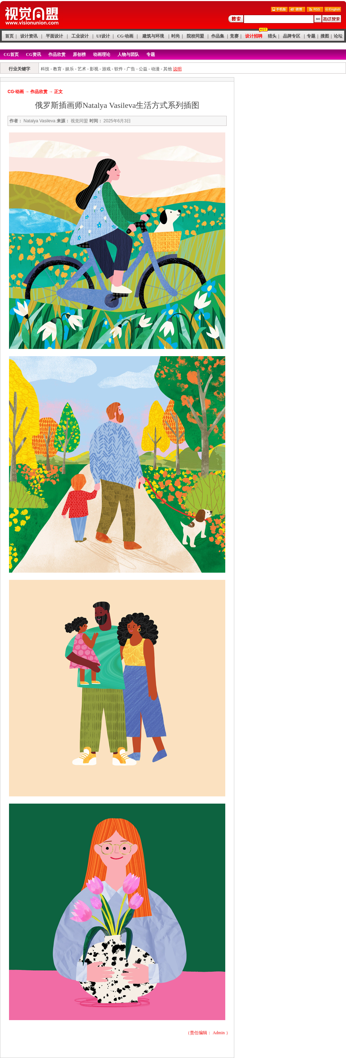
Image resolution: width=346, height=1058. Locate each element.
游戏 (106, 68)
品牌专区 (291, 36)
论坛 (338, 36)
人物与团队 (128, 54)
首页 (9, 36)
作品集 (217, 36)
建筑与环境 (153, 36)
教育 (57, 68)
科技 (45, 68)
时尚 (175, 36)
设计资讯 (28, 36)
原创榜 (79, 54)
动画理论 (101, 54)
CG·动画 (125, 36)
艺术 (81, 68)
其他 (167, 68)
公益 (143, 68)
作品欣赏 (57, 54)
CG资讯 (33, 54)
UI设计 (103, 36)
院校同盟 (195, 36)
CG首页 (11, 54)
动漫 (155, 68)
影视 (94, 68)
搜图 (324, 36)
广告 (131, 68)
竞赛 (234, 36)
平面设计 (54, 36)
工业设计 (80, 36)
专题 (311, 36)
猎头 (272, 36)
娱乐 (69, 68)
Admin (219, 1032)
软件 (118, 68)
